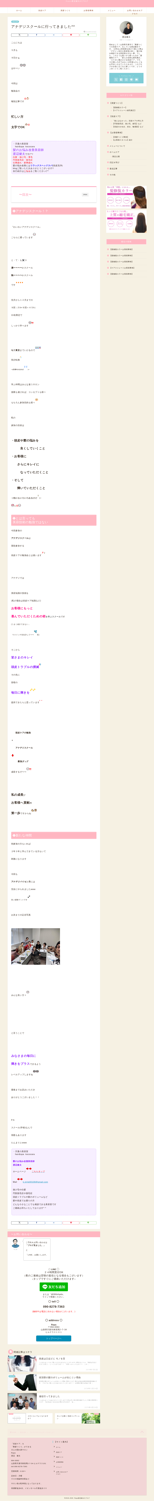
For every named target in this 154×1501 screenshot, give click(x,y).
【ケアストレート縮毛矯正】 (124, 110)
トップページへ (53, 1338)
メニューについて (117, 146)
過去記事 (15, 21)
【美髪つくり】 (116, 103)
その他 (112, 175)
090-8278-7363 (54, 1306)
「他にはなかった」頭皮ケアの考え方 (128, 121)
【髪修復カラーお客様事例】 (121, 249)
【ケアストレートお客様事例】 (122, 268)
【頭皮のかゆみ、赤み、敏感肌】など (128, 127)
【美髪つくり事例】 (120, 137)
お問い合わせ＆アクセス (135, 11)
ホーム (19, 10)
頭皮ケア (42, 10)
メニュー (112, 10)
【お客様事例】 (116, 133)
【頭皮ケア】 (115, 116)
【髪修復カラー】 (119, 107)
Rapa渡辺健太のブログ (77, 1)
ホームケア (114, 152)
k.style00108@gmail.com (35, 1182)
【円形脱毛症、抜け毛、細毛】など (127, 124)
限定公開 (116, 156)
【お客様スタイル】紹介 (122, 140)
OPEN (85, 194)
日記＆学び (114, 162)
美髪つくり (65, 10)
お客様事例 (88, 10)
